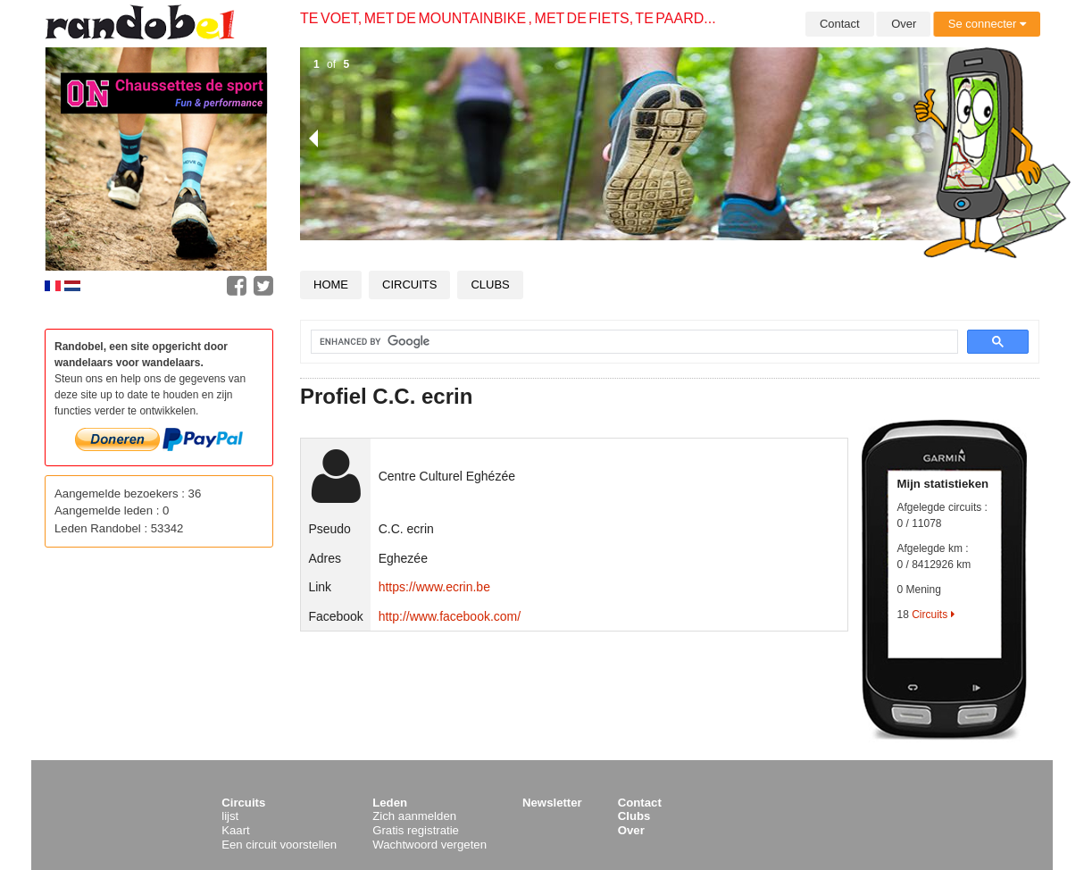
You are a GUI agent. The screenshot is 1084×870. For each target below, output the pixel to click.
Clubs (490, 284)
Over (903, 23)
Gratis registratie (415, 830)
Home (330, 284)
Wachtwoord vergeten (429, 844)
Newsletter (552, 802)
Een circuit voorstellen (279, 844)
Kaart (235, 830)
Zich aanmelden (414, 816)
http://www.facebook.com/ (450, 616)
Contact (840, 23)
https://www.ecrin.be (434, 587)
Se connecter (987, 23)
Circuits (409, 284)
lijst (229, 816)
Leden (389, 802)
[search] (624, 342)
